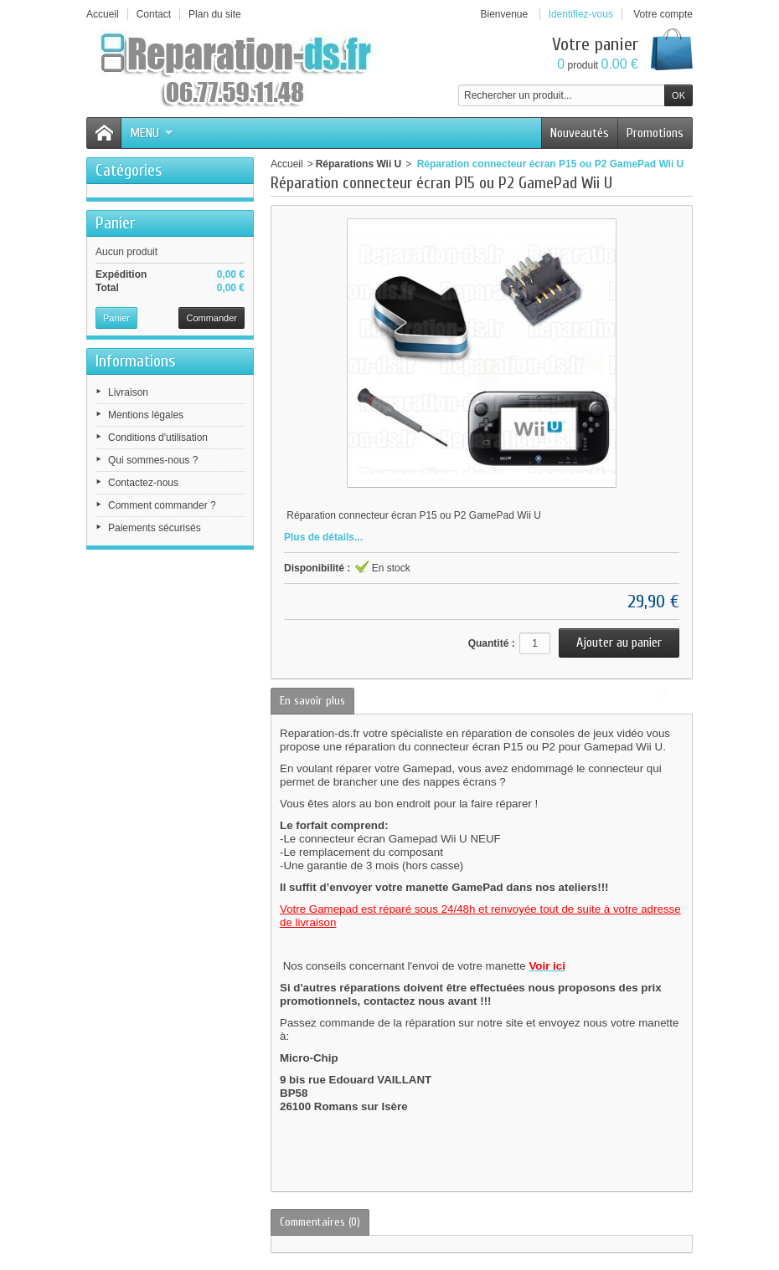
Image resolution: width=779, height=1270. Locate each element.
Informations (135, 361)
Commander (211, 318)
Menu (151, 133)
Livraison (128, 392)
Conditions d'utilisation (158, 437)
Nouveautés (579, 133)
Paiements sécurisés (154, 528)
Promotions (655, 133)
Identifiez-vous (581, 14)
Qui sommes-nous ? (153, 460)
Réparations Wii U (359, 164)
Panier (115, 223)
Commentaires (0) (320, 1222)
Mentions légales (145, 415)
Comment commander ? (162, 505)
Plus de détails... (323, 537)
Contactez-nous (143, 483)
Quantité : (491, 643)
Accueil (287, 164)
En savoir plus (312, 701)
